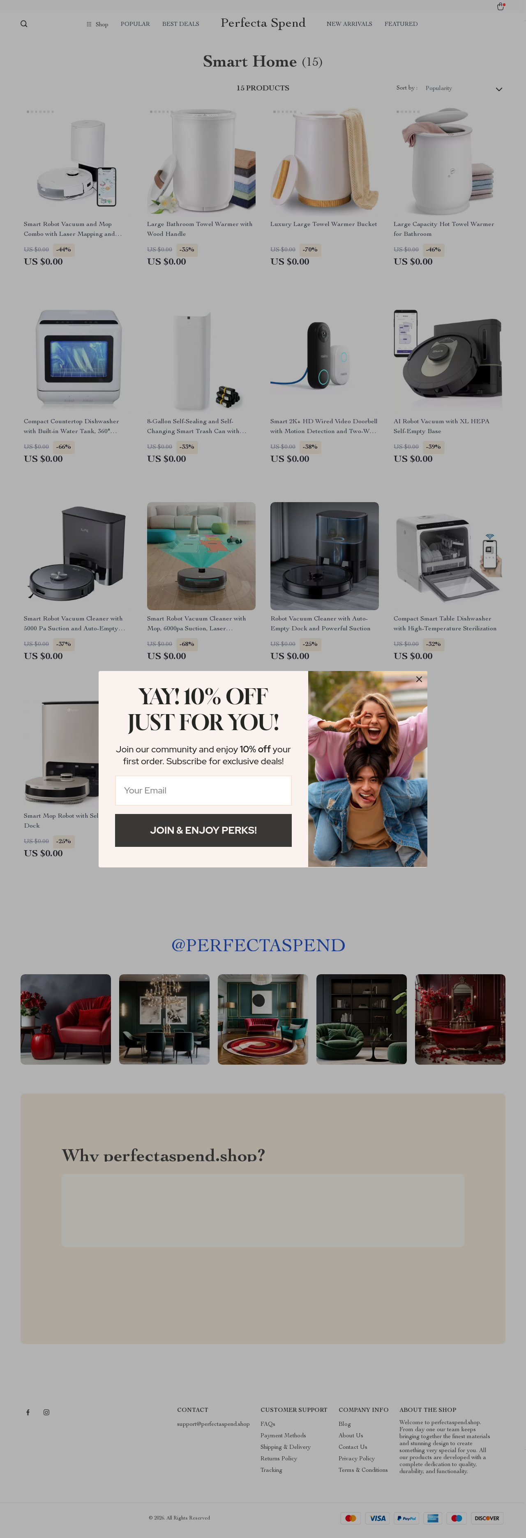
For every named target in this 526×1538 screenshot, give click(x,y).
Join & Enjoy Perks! (203, 830)
